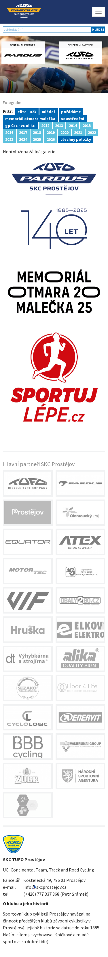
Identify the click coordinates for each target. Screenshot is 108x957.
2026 (51, 139)
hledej (98, 29)
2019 (51, 132)
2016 (9, 132)
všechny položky (75, 139)
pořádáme (71, 111)
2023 (9, 139)
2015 (87, 125)
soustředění (72, 118)
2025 (37, 139)
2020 (64, 132)
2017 (23, 132)
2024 (23, 139)
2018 (37, 132)
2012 (45, 125)
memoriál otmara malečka (30, 118)
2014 (73, 125)
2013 (59, 125)
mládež (48, 111)
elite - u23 (27, 111)
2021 (78, 132)
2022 (92, 132)
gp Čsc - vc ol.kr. (20, 125)
